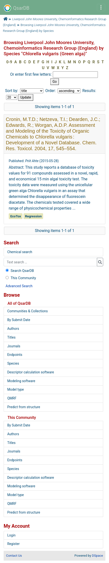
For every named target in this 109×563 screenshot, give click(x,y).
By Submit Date (18, 320)
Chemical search (19, 252)
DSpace (97, 555)
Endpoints (14, 355)
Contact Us (14, 555)
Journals (13, 346)
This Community (20, 278)
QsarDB (16, 8)
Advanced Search (19, 286)
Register (13, 544)
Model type (15, 389)
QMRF (11, 398)
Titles (11, 337)
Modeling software (21, 381)
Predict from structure (23, 407)
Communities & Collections (27, 311)
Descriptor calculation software (30, 372)
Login (11, 535)
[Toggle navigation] (101, 7)
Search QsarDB (19, 271)
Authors (13, 329)
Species (13, 363)
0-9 (9, 62)
